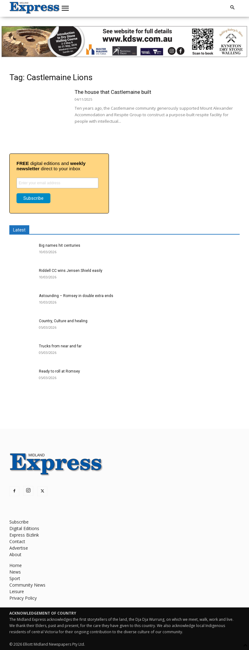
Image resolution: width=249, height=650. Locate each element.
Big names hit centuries (59, 245)
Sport (14, 578)
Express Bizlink (24, 535)
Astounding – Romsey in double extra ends (76, 296)
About (15, 554)
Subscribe (19, 522)
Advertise (18, 548)
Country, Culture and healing (63, 321)
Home (15, 565)
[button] (65, 8)
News (15, 572)
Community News (27, 585)
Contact (17, 541)
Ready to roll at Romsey (59, 371)
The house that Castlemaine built (113, 92)
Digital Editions (24, 528)
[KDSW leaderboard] (124, 41)
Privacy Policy (23, 598)
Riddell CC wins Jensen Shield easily (70, 270)
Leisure (16, 591)
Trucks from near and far (60, 346)
